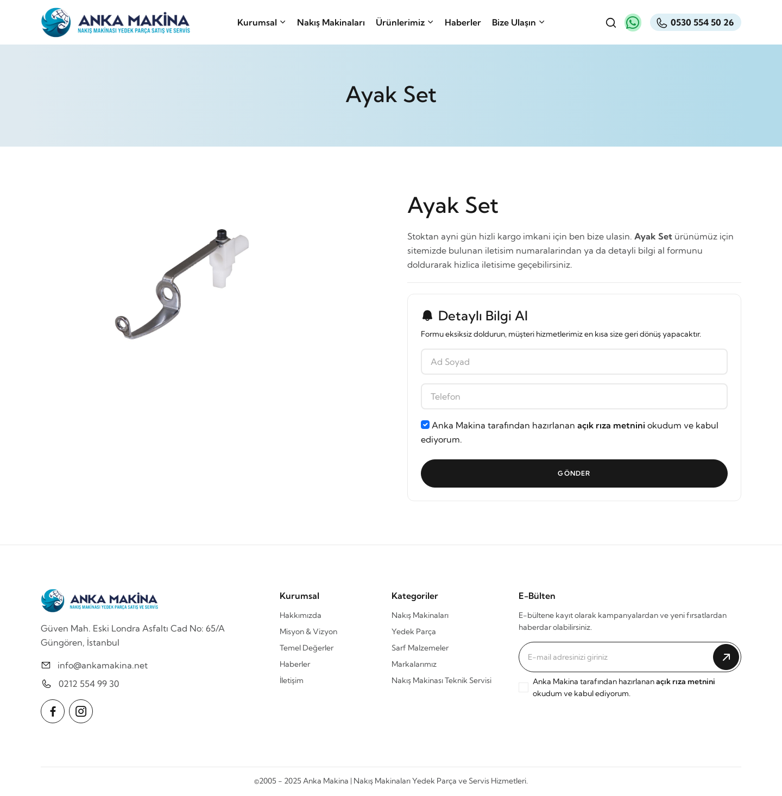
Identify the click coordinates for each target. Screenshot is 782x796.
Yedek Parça (414, 631)
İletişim (292, 680)
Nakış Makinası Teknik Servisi (441, 680)
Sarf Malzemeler (420, 648)
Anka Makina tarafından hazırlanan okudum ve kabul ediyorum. (569, 432)
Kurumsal (261, 22)
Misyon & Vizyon (308, 631)
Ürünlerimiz (405, 22)
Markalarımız (414, 664)
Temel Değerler (306, 648)
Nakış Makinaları (331, 22)
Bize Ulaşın (518, 22)
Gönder (574, 473)
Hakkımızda (300, 615)
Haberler (463, 22)
